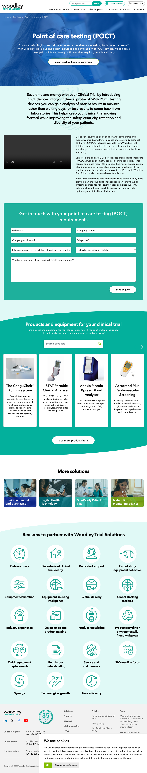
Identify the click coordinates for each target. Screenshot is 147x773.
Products (67, 9)
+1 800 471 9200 (33, 744)
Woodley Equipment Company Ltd (32, 766)
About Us (125, 9)
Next (142, 346)
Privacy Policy (98, 723)
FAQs (66, 731)
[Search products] (98, 344)
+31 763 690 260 (33, 754)
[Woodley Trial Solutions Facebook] (19, 721)
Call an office (113, 3)
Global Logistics (95, 9)
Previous (135, 346)
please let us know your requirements (61, 333)
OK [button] (47, 765)
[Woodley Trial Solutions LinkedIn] (5, 721)
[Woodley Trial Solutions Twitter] (12, 721)
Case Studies (111, 9)
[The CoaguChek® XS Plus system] (20, 368)
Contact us (139, 9)
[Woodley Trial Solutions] (12, 6)
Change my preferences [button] (66, 765)
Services (78, 9)
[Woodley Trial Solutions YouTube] (26, 721)
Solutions (54, 9)
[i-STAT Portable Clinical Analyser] (56, 368)
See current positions (130, 732)
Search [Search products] (96, 3)
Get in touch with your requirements (73, 61)
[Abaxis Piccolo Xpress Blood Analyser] (91, 368)
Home (6, 17)
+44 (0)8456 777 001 (35, 734)
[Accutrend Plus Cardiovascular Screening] (127, 368)
